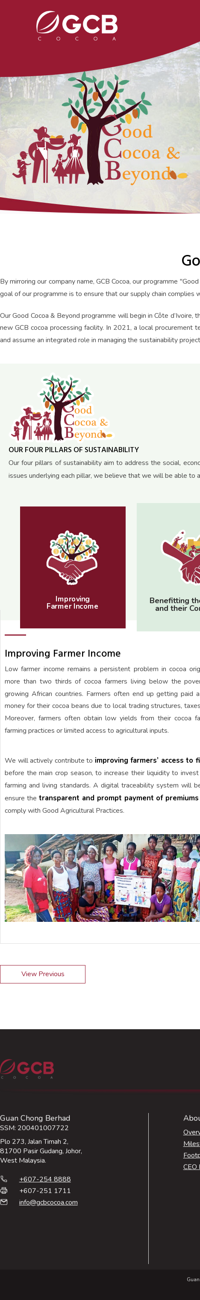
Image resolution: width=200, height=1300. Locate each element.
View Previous (43, 974)
